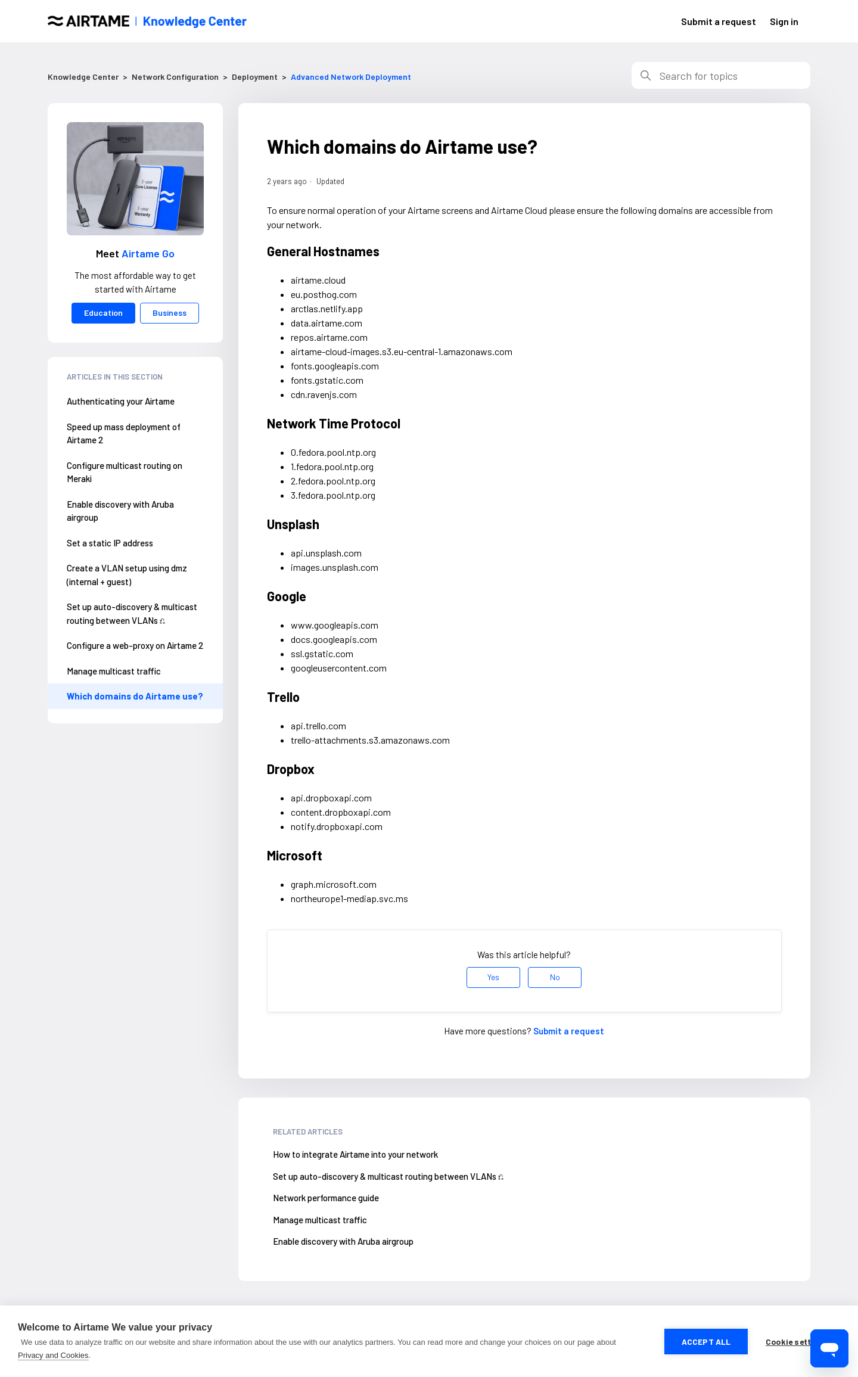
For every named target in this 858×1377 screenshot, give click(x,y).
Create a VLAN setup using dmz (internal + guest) (127, 574)
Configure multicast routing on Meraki (124, 472)
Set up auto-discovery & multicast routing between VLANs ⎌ (132, 613)
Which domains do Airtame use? (135, 696)
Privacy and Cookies (53, 1355)
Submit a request (718, 21)
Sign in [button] (784, 21)
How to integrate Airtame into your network (355, 1154)
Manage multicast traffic (114, 671)
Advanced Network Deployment (351, 77)
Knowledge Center (83, 77)
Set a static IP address (110, 542)
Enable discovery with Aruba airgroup (120, 511)
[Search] (721, 75)
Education (103, 312)
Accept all (706, 1341)
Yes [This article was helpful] (493, 977)
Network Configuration (175, 77)
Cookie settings (797, 1341)
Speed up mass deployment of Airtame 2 (124, 433)
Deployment (255, 77)
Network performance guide (326, 1197)
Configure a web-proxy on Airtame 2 (135, 645)
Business (169, 312)
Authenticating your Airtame (121, 401)
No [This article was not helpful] (555, 977)
